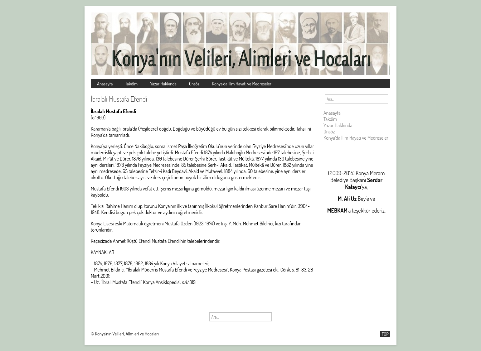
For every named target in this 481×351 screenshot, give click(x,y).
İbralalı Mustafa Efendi (119, 98)
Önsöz (194, 83)
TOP (385, 334)
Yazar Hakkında (163, 83)
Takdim (131, 83)
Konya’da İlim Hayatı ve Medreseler (242, 83)
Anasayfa (105, 83)
